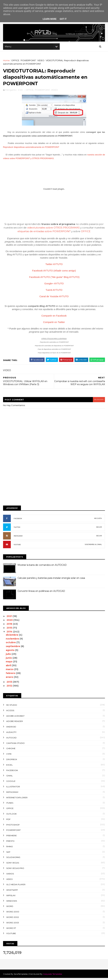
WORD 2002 (12, 919)
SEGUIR (99, 529)
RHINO (9, 848)
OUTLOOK (11, 815)
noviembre (13, 640)
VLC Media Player (16, 886)
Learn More (49, 19)
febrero (11, 675)
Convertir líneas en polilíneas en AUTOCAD (41, 593)
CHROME (11, 750)
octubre (11, 644)
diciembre (12, 636)
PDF (8, 821)
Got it (63, 19)
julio (9, 655)
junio (9, 659)
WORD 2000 (12, 914)
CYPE (9, 756)
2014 (10, 633)
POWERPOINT (28, 61)
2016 (10, 626)
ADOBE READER (14, 723)
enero (10, 678)
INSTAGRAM (18, 538)
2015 (10, 629)
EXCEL (9, 767)
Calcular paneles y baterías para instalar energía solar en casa (51, 580)
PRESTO (10, 843)
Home (6, 61)
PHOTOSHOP (13, 826)
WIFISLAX (11, 897)
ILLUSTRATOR (13, 788)
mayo (9, 663)
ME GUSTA (98, 520)
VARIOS (10, 875)
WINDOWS (11, 903)
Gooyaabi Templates (52, 976)
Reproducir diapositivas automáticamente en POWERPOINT (31, 149)
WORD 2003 (12, 924)
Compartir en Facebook (54, 317)
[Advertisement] (54, 480)
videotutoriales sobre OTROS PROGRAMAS (53, 229)
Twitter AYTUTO (54, 266)
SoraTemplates (21, 976)
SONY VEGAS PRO (15, 870)
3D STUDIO (11, 707)
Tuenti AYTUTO (54, 291)
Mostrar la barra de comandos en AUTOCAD (42, 567)
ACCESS (10, 712)
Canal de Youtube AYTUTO (54, 298)
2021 (10, 618)
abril (9, 667)
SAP (8, 854)
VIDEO (41, 61)
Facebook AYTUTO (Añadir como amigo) (54, 272)
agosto (10, 652)
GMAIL (9, 777)
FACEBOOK (18, 520)
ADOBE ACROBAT (15, 718)
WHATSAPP (12, 892)
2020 (10, 622)
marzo (10, 671)
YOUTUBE (17, 547)
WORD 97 (11, 930)
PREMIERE (11, 837)
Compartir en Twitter (54, 324)
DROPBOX (11, 761)
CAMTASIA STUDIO (15, 745)
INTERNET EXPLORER (17, 799)
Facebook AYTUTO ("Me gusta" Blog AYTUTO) (54, 279)
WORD (9, 908)
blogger (98, 401)
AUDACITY (11, 734)
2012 (10, 687)
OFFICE (15, 61)
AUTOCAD (11, 739)
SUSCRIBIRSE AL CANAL (93, 546)
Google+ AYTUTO (54, 285)
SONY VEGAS (12, 865)
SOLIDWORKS (13, 859)
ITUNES (9, 805)
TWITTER (17, 529)
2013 (10, 683)
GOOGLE (11, 783)
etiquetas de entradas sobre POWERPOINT (44, 233)
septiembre (13, 648)
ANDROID (11, 729)
